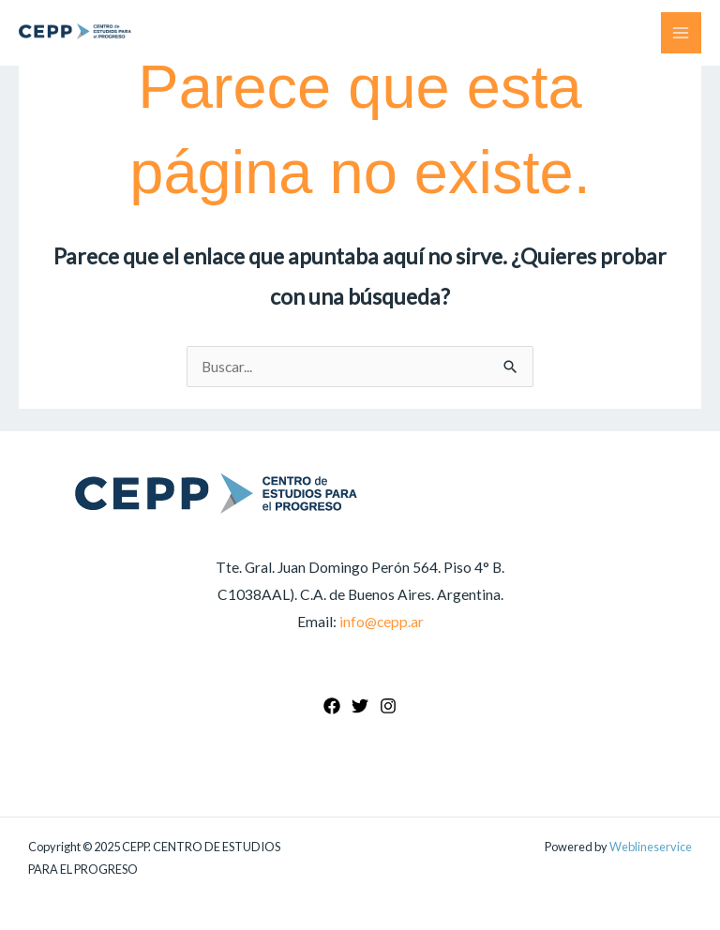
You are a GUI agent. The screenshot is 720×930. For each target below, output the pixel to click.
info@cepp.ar (381, 621)
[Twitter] (360, 706)
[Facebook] (331, 706)
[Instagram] (388, 706)
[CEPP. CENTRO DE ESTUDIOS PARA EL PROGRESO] (75, 31)
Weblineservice (650, 846)
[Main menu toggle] (681, 32)
